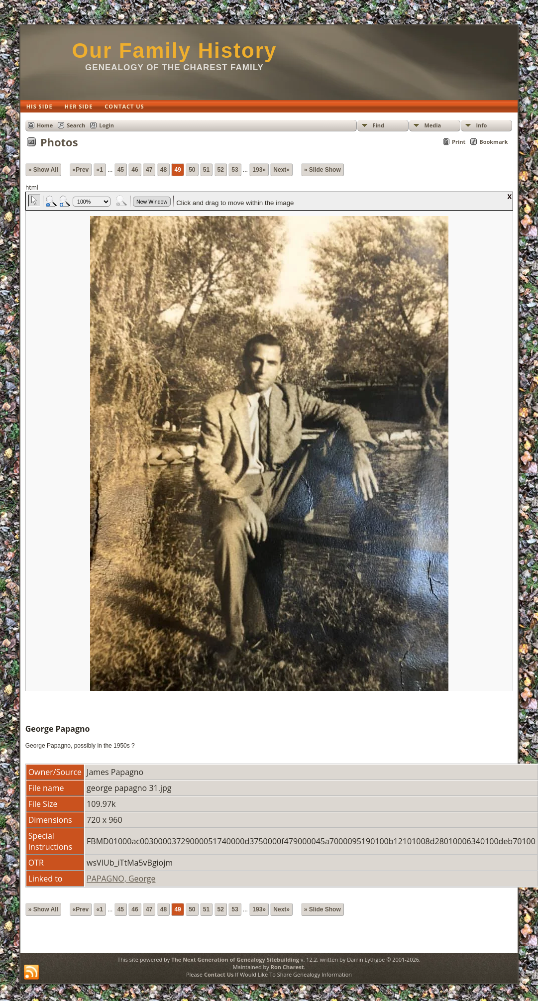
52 (220, 169)
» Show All (43, 169)
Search (76, 125)
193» (259, 169)
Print (458, 141)
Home (45, 125)
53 (234, 169)
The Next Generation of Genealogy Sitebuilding (235, 959)
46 (134, 169)
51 (206, 169)
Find (378, 125)
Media (432, 125)
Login (106, 125)
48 (163, 169)
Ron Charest (287, 967)
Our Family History (174, 50)
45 (120, 169)
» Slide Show (322, 169)
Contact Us (219, 974)
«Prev (81, 169)
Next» (281, 169)
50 (192, 169)
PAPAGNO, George (121, 878)
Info (481, 125)
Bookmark (493, 141)
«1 (100, 169)
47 (149, 169)
